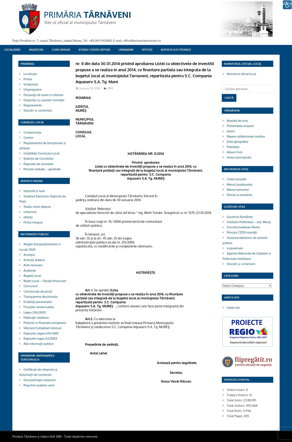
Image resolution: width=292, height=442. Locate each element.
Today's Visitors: (238, 395)
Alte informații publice (38, 344)
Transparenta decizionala (40, 297)
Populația (233, 147)
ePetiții (147, 49)
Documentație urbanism (40, 380)
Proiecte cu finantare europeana (45, 323)
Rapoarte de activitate (38, 164)
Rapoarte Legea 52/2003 (40, 338)
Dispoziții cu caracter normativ (44, 100)
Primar (28, 79)
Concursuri (61, 49)
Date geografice (237, 141)
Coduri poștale (236, 179)
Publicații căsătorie (36, 317)
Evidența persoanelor (38, 302)
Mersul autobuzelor (240, 184)
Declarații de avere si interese (43, 95)
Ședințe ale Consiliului (38, 158)
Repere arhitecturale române (246, 136)
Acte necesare (33, 265)
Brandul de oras (237, 121)
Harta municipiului (239, 157)
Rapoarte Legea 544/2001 (41, 333)
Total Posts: (235, 411)
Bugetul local (32, 276)
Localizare (12, 49)
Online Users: (236, 390)
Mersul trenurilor (238, 190)
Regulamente (32, 105)
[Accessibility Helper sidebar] (287, 5)
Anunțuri (36, 49)
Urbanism (126, 49)
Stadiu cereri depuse (94, 49)
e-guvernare (235, 248)
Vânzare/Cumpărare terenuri (42, 328)
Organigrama (32, 89)
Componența (32, 132)
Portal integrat (33, 222)
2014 (110, 88)
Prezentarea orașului (240, 126)
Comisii (29, 137)
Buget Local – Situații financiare (45, 281)
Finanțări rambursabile (39, 307)
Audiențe (30, 270)
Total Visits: (235, 400)
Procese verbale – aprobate (42, 169)
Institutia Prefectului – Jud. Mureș (249, 222)
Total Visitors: (236, 405)
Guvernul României (240, 217)
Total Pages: (235, 416)
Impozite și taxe (34, 191)
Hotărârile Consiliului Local (41, 153)
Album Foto (235, 152)
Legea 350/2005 (35, 312)
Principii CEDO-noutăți (242, 232)
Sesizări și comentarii (38, 110)
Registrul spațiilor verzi (39, 385)
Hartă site (233, 307)
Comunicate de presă (38, 291)
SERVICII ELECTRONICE (176, 49)
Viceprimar (31, 84)
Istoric (231, 131)
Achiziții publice (34, 260)
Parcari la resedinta (239, 195)
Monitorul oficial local (241, 74)
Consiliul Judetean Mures (243, 227)
